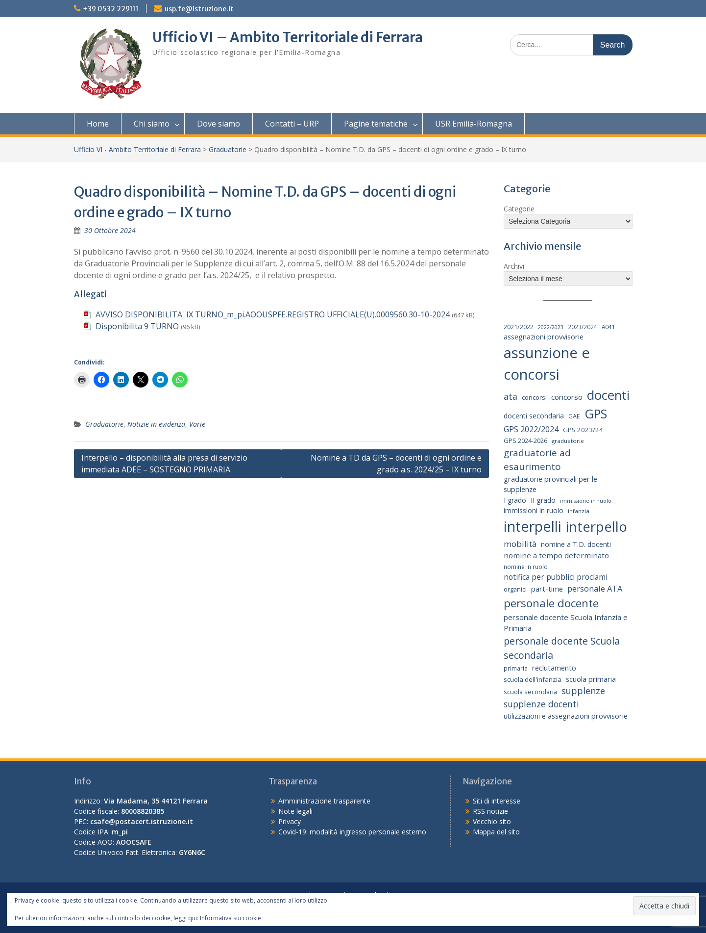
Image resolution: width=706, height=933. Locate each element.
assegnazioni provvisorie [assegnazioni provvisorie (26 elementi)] (544, 336)
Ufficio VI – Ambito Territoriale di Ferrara (287, 37)
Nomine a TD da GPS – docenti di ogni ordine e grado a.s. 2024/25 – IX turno (396, 463)
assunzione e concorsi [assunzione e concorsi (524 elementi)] (547, 363)
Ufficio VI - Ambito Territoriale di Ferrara (137, 149)
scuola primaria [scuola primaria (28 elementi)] (591, 679)
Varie (197, 424)
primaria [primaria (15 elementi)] (516, 668)
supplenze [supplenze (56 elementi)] (583, 691)
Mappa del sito (496, 831)
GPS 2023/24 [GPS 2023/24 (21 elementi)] (583, 429)
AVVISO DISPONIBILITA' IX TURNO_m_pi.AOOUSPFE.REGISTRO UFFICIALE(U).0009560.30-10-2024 (273, 314)
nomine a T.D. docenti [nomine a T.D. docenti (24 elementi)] (576, 544)
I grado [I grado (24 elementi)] (515, 500)
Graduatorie (227, 149)
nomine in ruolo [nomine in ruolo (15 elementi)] (526, 566)
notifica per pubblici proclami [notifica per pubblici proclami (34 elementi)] (556, 576)
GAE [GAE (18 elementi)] (574, 416)
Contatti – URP (292, 123)
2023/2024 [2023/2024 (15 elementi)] (582, 327)
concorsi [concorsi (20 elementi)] (534, 397)
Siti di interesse (496, 800)
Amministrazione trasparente (324, 800)
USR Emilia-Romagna (473, 123)
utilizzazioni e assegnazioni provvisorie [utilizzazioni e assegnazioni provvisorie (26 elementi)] (566, 716)
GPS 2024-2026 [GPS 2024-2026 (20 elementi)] (525, 440)
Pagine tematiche (376, 123)
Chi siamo (152, 123)
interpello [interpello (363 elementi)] (596, 527)
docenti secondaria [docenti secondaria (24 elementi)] (534, 415)
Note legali (295, 811)
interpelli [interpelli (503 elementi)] (532, 526)
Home (98, 123)
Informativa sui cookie (230, 918)
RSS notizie (490, 811)
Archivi (514, 266)
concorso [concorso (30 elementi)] (567, 397)
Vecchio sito (492, 821)
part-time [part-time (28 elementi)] (547, 589)
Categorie (519, 208)
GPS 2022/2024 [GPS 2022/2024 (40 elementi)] (531, 429)
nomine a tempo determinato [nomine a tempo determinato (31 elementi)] (556, 555)
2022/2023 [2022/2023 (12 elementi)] (550, 327)
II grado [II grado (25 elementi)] (543, 500)
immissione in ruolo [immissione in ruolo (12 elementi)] (585, 500)
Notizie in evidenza (156, 424)
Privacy (289, 821)
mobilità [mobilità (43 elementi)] (520, 543)
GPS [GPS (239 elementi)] (595, 413)
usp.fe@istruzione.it (199, 8)
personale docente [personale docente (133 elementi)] (551, 603)
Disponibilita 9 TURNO (137, 326)
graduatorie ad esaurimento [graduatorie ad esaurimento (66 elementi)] (537, 459)
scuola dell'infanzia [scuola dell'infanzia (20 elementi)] (532, 679)
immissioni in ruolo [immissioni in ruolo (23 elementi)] (533, 510)
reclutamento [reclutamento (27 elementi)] (554, 668)
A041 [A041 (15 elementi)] (608, 327)
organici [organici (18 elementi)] (515, 589)
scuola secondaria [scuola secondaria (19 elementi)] (530, 691)
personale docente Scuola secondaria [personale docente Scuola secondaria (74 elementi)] (562, 648)
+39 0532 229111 (111, 8)
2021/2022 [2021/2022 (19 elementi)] (519, 326)
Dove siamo (218, 123)
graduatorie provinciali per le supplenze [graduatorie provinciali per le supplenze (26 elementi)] (550, 484)
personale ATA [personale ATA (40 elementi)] (594, 588)
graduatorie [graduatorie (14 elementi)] (568, 440)
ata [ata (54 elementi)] (510, 396)
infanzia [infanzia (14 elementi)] (578, 511)
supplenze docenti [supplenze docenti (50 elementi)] (541, 704)
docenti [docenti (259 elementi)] (608, 395)
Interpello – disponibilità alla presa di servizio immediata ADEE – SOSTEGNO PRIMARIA (164, 463)
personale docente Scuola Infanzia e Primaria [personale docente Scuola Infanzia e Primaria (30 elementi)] (566, 622)
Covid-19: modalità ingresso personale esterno (352, 831)
